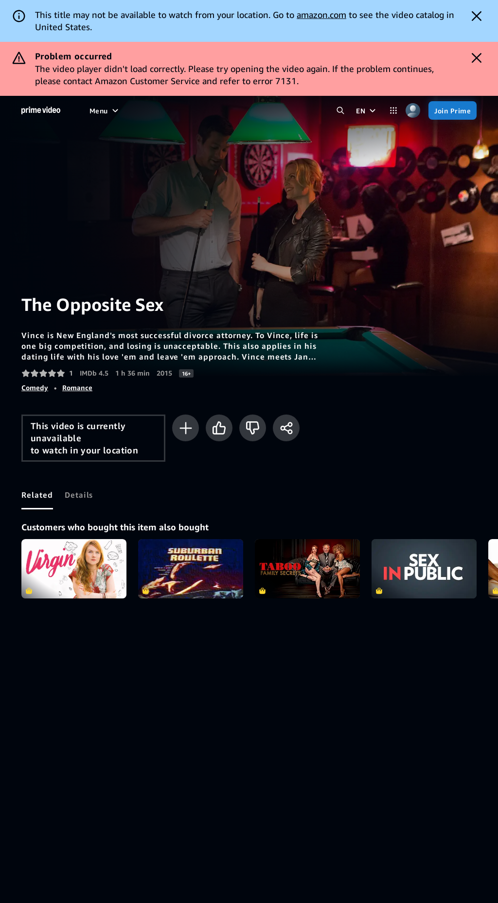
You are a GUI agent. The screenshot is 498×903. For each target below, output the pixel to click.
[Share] (286, 428)
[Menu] (105, 110)
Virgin (73, 568)
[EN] (367, 110)
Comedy (34, 387)
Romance (77, 387)
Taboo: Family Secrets (307, 568)
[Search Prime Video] (340, 110)
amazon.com (321, 14)
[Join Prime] (452, 110)
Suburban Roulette (190, 568)
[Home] (40, 110)
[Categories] (393, 110)
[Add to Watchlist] (185, 428)
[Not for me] (252, 428)
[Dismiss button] (477, 16)
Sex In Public (424, 568)
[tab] (37, 494)
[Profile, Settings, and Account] (413, 110)
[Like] (219, 428)
